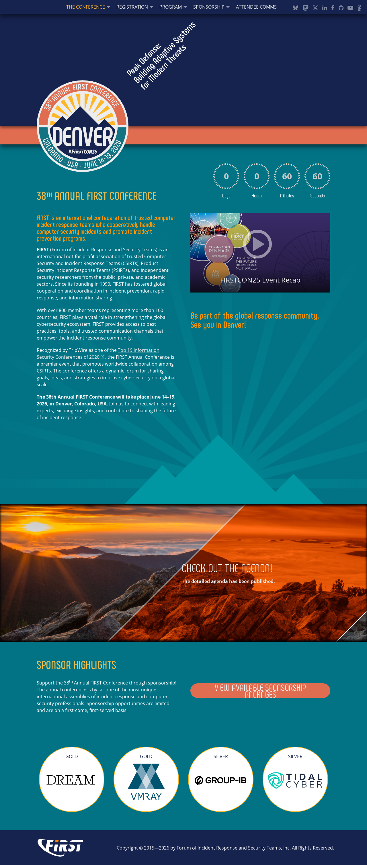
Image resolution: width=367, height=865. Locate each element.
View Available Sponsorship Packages (260, 690)
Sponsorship (209, 7)
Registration (132, 7)
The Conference (85, 7)
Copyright (127, 848)
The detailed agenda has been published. (228, 581)
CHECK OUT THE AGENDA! (227, 567)
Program (170, 7)
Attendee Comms (256, 7)
